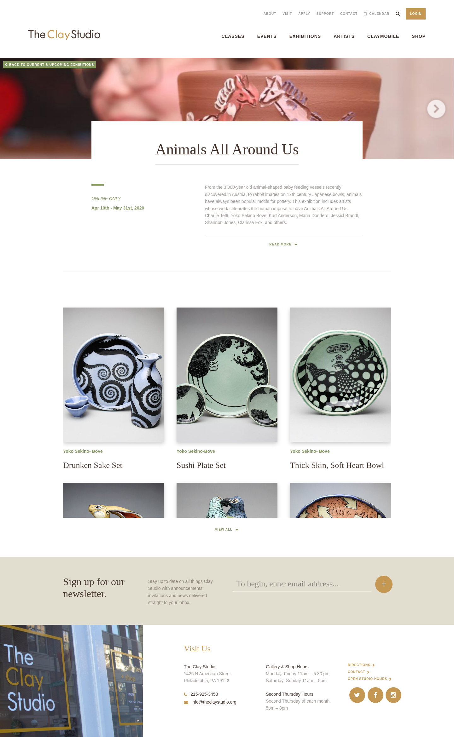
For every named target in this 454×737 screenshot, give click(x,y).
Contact (349, 13)
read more (280, 244)
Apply (304, 13)
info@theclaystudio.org (210, 702)
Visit (287, 13)
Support (325, 13)
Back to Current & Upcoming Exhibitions (51, 64)
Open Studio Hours (367, 679)
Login (416, 13)
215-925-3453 (201, 694)
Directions (359, 665)
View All (223, 529)
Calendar (379, 13)
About (270, 13)
